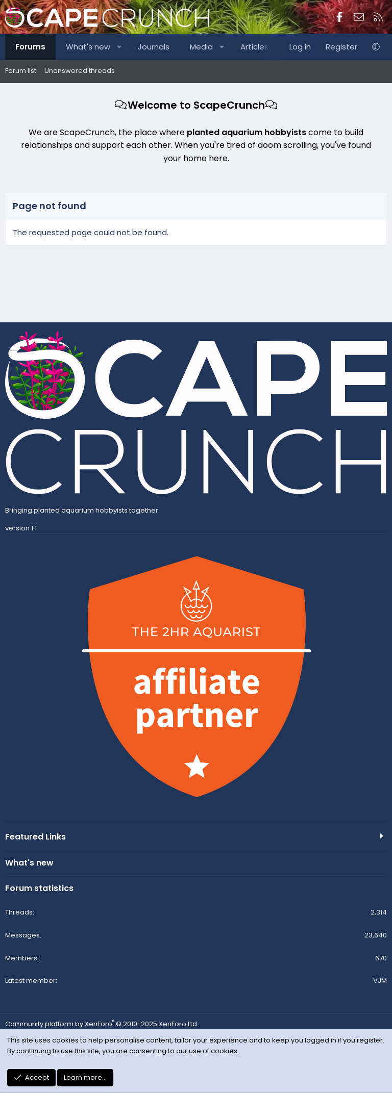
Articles (254, 46)
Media (201, 46)
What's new (88, 46)
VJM (380, 980)
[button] (120, 47)
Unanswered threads (79, 70)
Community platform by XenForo (102, 1024)
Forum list (20, 70)
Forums (30, 46)
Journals (153, 46)
